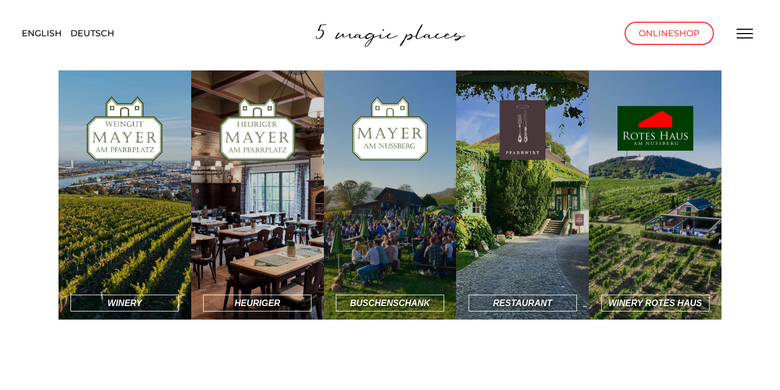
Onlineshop (669, 33)
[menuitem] (42, 34)
